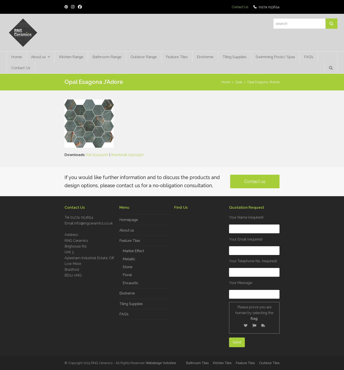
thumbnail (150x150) (127, 155)
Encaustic (130, 283)
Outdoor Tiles (269, 363)
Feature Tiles (129, 241)
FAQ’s (124, 314)
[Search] (331, 23)
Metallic (129, 259)
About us (126, 230)
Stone (127, 267)
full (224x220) (97, 155)
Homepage (128, 220)
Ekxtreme (127, 293)
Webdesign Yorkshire (161, 363)
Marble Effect (133, 251)
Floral (127, 275)
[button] (331, 68)
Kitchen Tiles (222, 363)
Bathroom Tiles (197, 363)
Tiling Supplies (131, 304)
